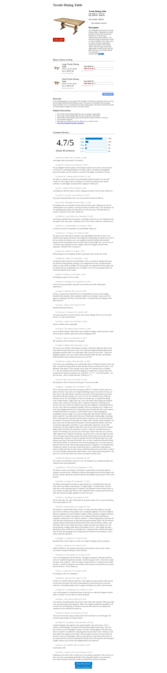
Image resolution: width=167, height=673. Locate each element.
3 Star (82, 145)
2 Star (82, 148)
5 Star (82, 138)
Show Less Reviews (83, 667)
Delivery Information (68, 73)
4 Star (82, 142)
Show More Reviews (83, 664)
